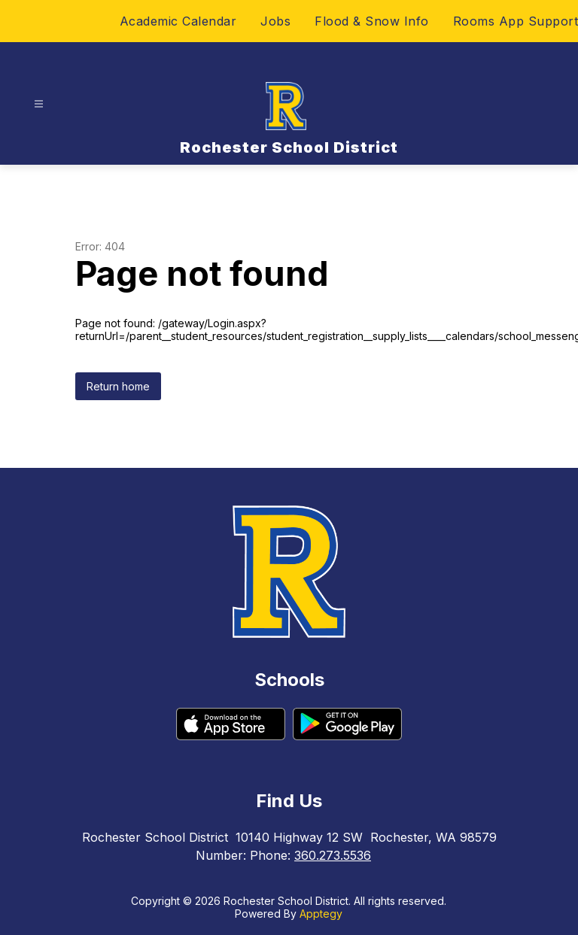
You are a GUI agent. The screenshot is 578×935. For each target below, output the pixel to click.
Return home (118, 386)
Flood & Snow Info (372, 21)
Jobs (275, 21)
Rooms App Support (516, 21)
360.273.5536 (332, 855)
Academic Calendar (178, 21)
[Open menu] (38, 104)
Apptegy (321, 913)
